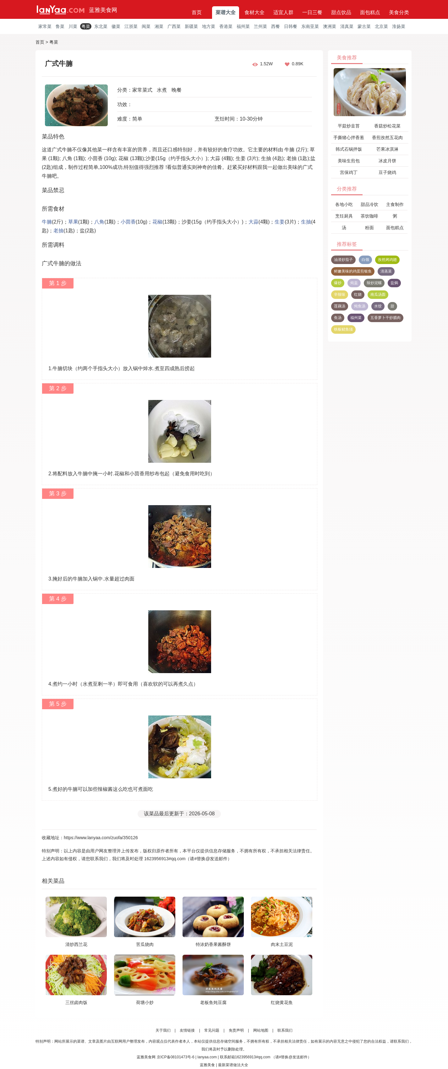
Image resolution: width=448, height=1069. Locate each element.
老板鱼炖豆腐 (213, 1002)
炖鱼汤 (359, 306)
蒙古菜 (364, 26)
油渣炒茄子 (343, 259)
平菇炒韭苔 (349, 125)
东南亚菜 (310, 26)
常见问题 (211, 1030)
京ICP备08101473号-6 (175, 1057)
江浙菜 (131, 26)
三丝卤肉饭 (76, 1002)
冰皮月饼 (387, 160)
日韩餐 (290, 26)
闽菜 (146, 26)
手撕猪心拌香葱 (348, 137)
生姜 (280, 221)
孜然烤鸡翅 (387, 259)
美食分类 (399, 12)
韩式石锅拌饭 (349, 149)
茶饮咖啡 (369, 216)
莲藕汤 (339, 306)
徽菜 (116, 26)
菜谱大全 (226, 12)
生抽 (306, 221)
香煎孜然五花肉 (387, 137)
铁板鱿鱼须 (343, 329)
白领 (365, 259)
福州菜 (243, 26)
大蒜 (254, 221)
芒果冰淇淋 (387, 149)
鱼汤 (337, 318)
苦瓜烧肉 (145, 944)
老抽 (58, 230)
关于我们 (163, 1030)
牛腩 (47, 221)
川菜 (72, 26)
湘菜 (159, 26)
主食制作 (395, 204)
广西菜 (174, 26)
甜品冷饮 (369, 204)
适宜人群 (283, 12)
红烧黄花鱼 (282, 1002)
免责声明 (236, 1030)
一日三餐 (312, 12)
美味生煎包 (349, 160)
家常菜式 (142, 90)
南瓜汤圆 (377, 294)
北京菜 (381, 26)
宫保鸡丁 (349, 172)
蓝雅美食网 (103, 10)
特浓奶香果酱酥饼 (213, 944)
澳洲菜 (329, 26)
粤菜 (85, 26)
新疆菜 (191, 26)
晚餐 (177, 90)
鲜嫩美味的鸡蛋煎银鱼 (353, 271)
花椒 (157, 221)
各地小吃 (344, 204)
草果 (73, 221)
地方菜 (208, 26)
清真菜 (346, 26)
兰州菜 (260, 26)
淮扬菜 (398, 26)
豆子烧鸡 (387, 172)
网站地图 (260, 1030)
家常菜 (45, 26)
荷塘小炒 (145, 1002)
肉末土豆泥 (282, 944)
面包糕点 (370, 12)
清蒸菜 (386, 271)
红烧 (358, 294)
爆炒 (337, 283)
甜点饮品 (341, 12)
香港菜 (225, 26)
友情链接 (187, 1030)
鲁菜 (60, 26)
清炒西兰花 (76, 944)
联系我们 (284, 1030)
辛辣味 (339, 294)
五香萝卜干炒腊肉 (385, 318)
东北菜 (100, 26)
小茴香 (128, 221)
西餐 (275, 26)
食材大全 (254, 12)
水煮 (162, 90)
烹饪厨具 (344, 216)
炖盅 (354, 283)
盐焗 (394, 283)
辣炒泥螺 (374, 283)
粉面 (369, 227)
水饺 (378, 306)
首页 (197, 12)
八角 (99, 221)
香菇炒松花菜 (387, 125)
